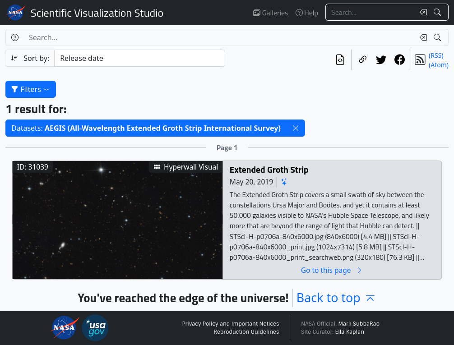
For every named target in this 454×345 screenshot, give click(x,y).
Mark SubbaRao (359, 323)
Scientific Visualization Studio (97, 13)
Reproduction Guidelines (246, 332)
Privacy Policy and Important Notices (230, 323)
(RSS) (436, 55)
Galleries (270, 12)
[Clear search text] (421, 12)
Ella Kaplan (350, 332)
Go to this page (332, 270)
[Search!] (438, 12)
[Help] (14, 37)
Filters (30, 89)
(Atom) (439, 64)
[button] (295, 128)
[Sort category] (139, 58)
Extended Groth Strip (269, 170)
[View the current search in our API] (340, 60)
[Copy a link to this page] (362, 59)
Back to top (336, 297)
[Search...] (370, 12)
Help (307, 12)
